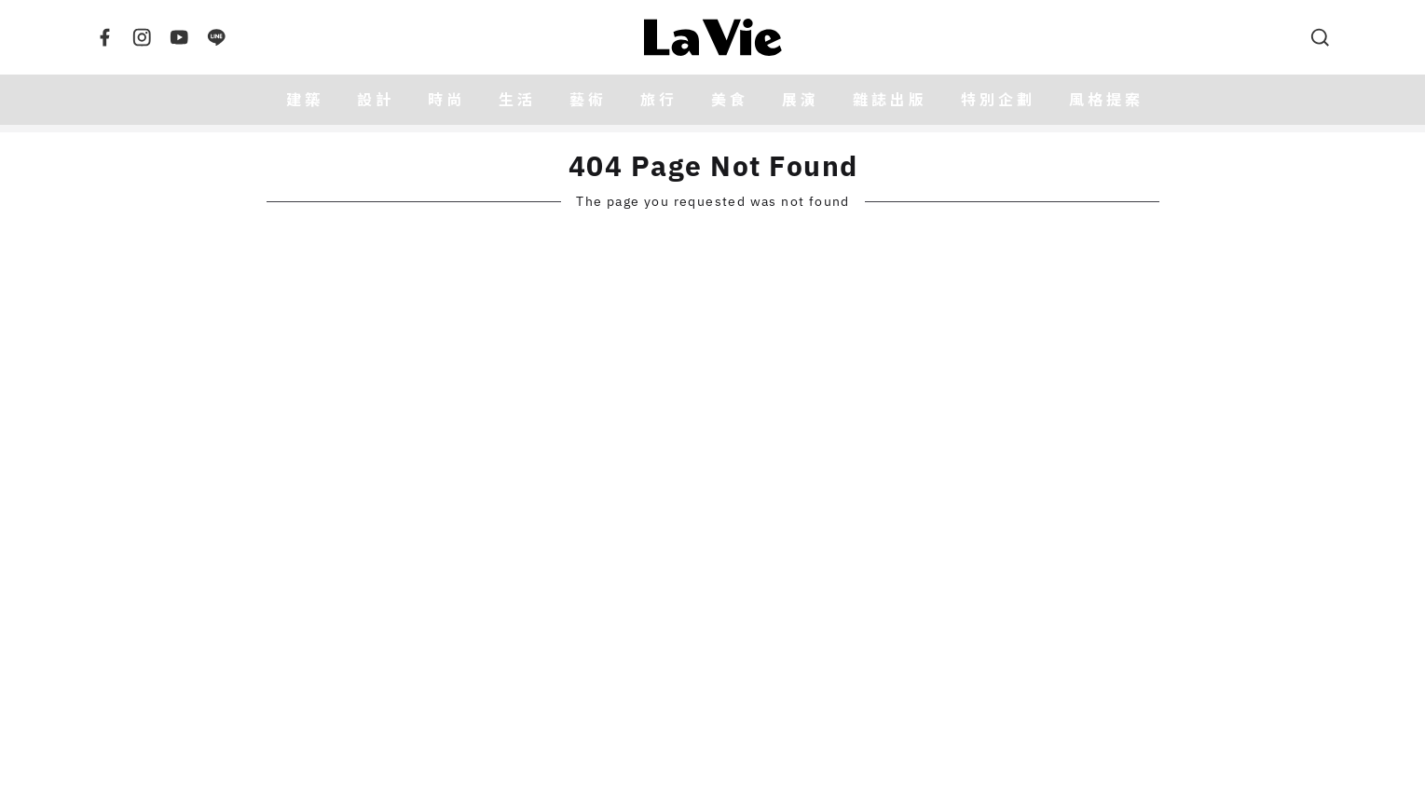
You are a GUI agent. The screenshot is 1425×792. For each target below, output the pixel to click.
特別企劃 (998, 99)
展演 (800, 99)
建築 (304, 99)
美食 (729, 99)
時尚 (446, 99)
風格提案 (1106, 99)
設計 (375, 99)
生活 (517, 99)
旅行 (659, 99)
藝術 (588, 99)
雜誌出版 (890, 99)
